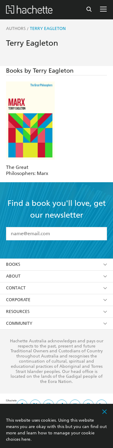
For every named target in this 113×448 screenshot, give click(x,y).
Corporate (56, 299)
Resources (56, 311)
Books (56, 264)
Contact (56, 288)
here (25, 439)
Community (56, 323)
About (56, 276)
